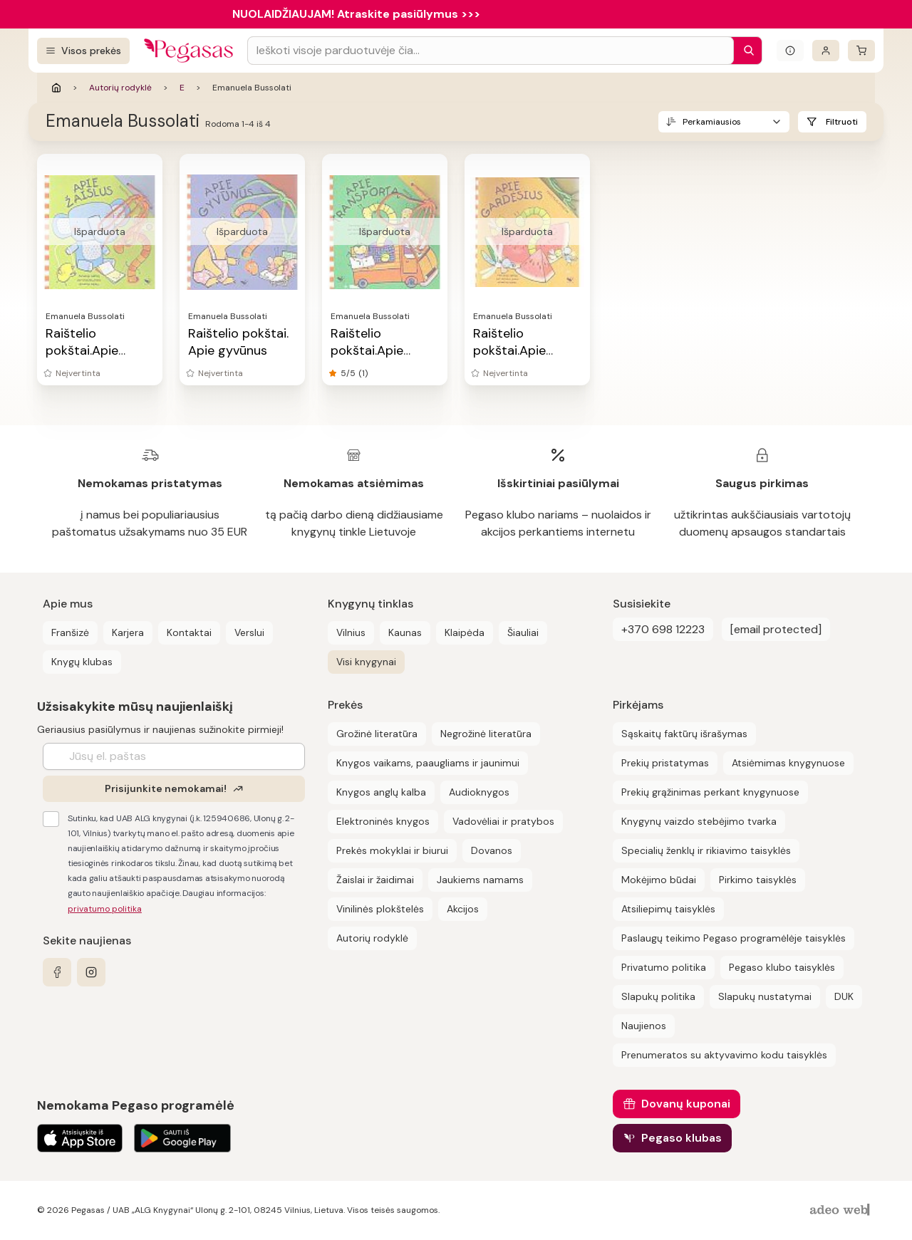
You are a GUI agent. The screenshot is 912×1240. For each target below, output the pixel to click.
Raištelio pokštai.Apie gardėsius (509, 350)
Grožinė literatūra (377, 733)
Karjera (128, 632)
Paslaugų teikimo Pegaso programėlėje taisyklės (733, 938)
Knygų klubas (82, 661)
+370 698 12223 (663, 629)
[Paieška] (745, 50)
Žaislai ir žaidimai (375, 879)
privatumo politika (105, 909)
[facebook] (57, 972)
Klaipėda (464, 632)
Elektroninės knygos (383, 821)
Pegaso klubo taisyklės (782, 967)
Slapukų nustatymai (765, 996)
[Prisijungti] (825, 50)
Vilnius (351, 632)
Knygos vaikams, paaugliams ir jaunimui (427, 762)
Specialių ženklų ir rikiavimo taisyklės (706, 850)
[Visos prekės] (83, 51)
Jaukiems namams (480, 879)
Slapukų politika (658, 996)
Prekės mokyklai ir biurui (392, 850)
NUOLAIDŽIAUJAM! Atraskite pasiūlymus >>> (356, 13)
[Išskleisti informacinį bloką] (790, 50)
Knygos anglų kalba (381, 792)
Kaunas (405, 632)
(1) (363, 373)
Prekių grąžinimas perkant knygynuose (710, 792)
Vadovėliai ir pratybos (503, 821)
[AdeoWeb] (841, 1210)
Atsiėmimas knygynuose (788, 762)
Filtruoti (842, 121)
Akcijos (463, 908)
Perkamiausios (712, 121)
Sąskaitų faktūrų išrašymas (684, 733)
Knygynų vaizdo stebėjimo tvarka (699, 821)
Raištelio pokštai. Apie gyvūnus (238, 342)
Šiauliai (523, 632)
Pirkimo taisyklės (758, 879)
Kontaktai (189, 632)
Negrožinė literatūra (486, 733)
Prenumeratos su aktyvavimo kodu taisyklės (724, 1054)
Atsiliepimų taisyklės (668, 908)
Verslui (249, 632)
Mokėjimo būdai (658, 879)
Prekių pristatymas (665, 762)
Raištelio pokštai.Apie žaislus (82, 350)
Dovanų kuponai (685, 1103)
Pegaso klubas (681, 1137)
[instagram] (91, 972)
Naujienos (643, 1025)
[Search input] (490, 50)
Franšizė (70, 632)
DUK (844, 996)
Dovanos (491, 850)
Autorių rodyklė (120, 87)
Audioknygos (479, 792)
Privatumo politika (663, 967)
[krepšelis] (861, 50)
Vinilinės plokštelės (380, 908)
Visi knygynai (366, 661)
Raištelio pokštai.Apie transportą (367, 350)
